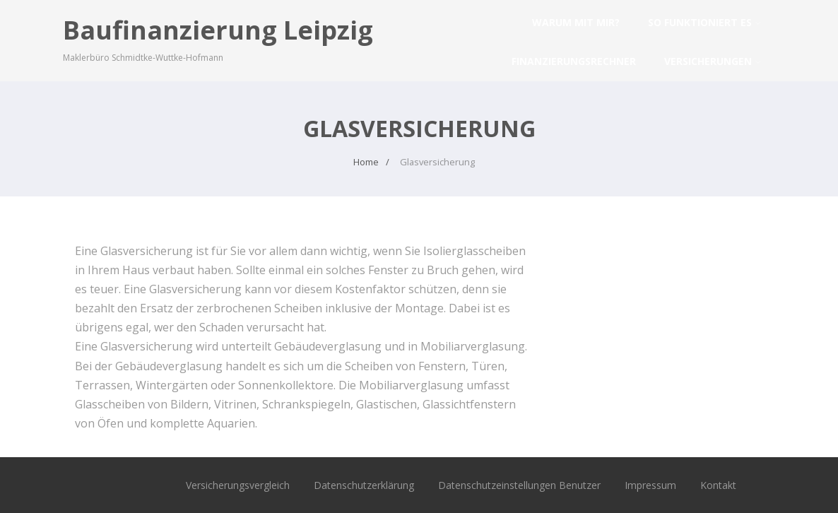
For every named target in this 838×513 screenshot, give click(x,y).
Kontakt (718, 485)
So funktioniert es (704, 22)
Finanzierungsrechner (574, 61)
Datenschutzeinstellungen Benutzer (519, 485)
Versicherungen (712, 61)
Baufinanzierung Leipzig (218, 30)
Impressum (650, 485)
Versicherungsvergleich (238, 485)
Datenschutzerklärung (364, 485)
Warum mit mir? (576, 22)
